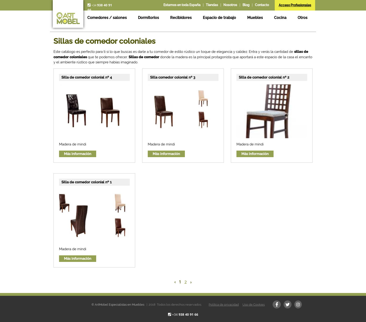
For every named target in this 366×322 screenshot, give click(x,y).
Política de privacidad (224, 304)
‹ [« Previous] (175, 282)
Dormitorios (148, 17)
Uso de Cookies (254, 304)
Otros (302, 17)
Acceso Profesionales (295, 5)
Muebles (255, 17)
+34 (185, 314)
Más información (77, 154)
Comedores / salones (107, 17)
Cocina (280, 17)
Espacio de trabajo (219, 17)
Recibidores (181, 17)
